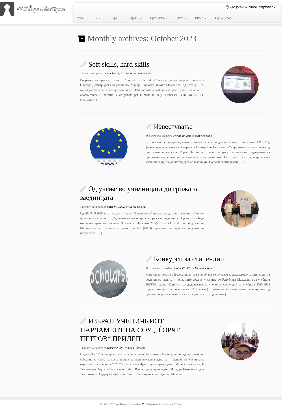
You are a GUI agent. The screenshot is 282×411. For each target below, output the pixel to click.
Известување (173, 126)
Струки (135, 18)
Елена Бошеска (203, 268)
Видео (200, 18)
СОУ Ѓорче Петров (118, 404)
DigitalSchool (223, 18)
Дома (80, 18)
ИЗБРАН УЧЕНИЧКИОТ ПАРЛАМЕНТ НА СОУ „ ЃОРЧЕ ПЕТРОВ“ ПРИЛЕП (130, 330)
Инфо (114, 18)
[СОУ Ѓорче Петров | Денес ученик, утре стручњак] (32, 9)
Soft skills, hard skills (118, 64)
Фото (181, 18)
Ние (96, 18)
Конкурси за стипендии (189, 259)
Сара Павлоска (136, 347)
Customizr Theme (173, 404)
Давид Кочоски (203, 135)
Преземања (159, 18)
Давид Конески (138, 206)
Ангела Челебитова (140, 73)
